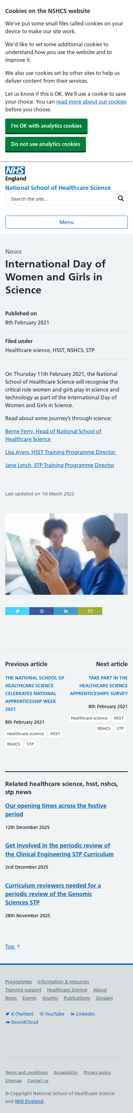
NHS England (29, 1101)
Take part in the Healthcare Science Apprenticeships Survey (99, 685)
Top (13, 946)
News (11, 998)
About (100, 990)
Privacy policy (97, 1072)
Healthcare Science (67, 990)
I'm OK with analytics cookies (46, 125)
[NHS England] (36, 173)
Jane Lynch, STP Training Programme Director (59, 465)
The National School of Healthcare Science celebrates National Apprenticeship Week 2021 (34, 693)
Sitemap (13, 1080)
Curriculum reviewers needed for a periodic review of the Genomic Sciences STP (53, 894)
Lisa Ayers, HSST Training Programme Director (61, 452)
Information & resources (63, 982)
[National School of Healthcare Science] (66, 188)
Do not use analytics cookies (45, 144)
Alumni (50, 998)
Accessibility (66, 1072)
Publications (77, 998)
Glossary (104, 998)
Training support (23, 990)
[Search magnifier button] (120, 198)
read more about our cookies (91, 101)
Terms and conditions (26, 1072)
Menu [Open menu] (66, 222)
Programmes (18, 982)
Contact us (37, 1080)
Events (29, 998)
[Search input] (62, 198)
